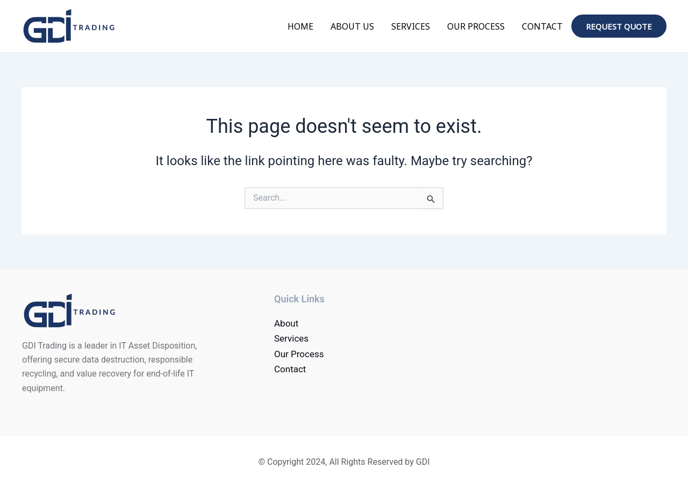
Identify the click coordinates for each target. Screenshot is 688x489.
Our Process (476, 26)
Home (300, 26)
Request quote (619, 26)
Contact (542, 26)
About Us (352, 26)
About (286, 323)
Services (410, 26)
